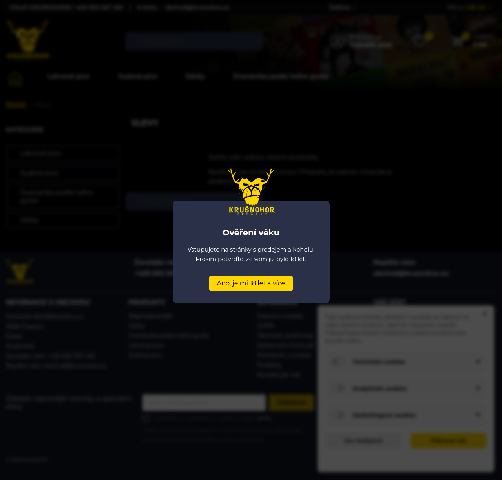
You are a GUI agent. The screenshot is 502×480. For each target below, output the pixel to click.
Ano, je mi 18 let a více (251, 283)
